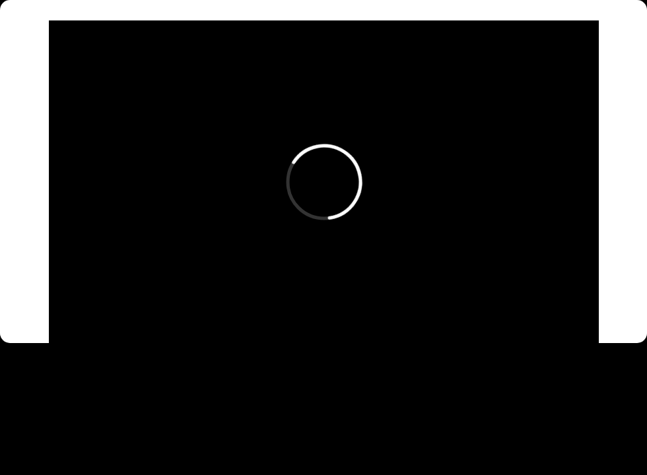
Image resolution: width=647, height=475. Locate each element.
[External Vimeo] (324, 181)
